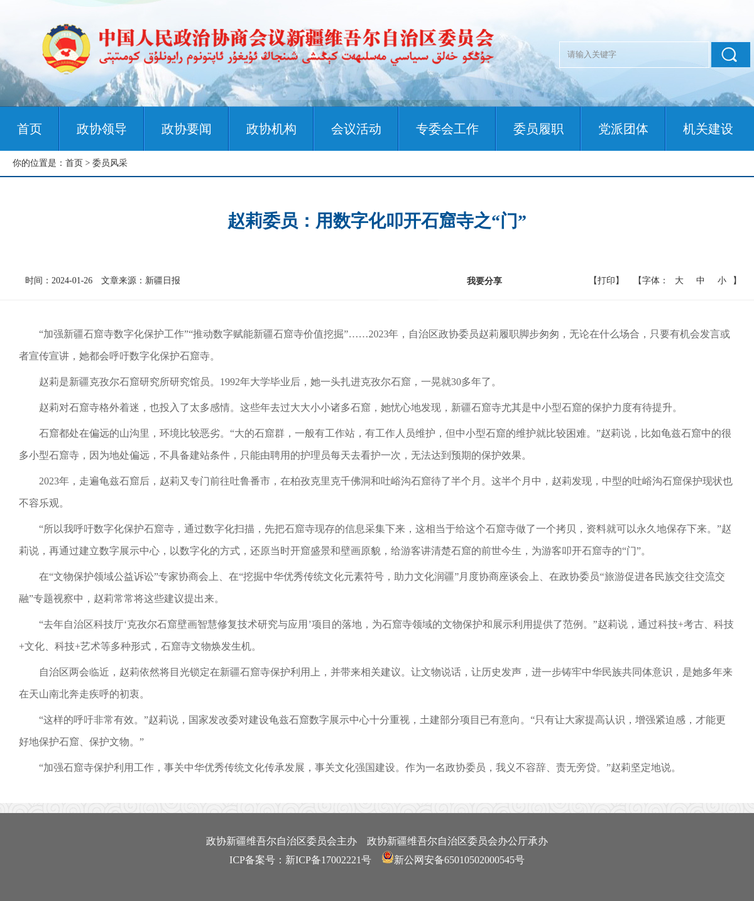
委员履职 (538, 129)
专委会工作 (447, 129)
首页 (29, 129)
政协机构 (271, 129)
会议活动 (356, 129)
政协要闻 (186, 129)
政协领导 (102, 129)
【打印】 (606, 280)
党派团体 (623, 129)
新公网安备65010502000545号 (459, 860)
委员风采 (110, 163)
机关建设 (708, 129)
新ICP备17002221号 (328, 860)
